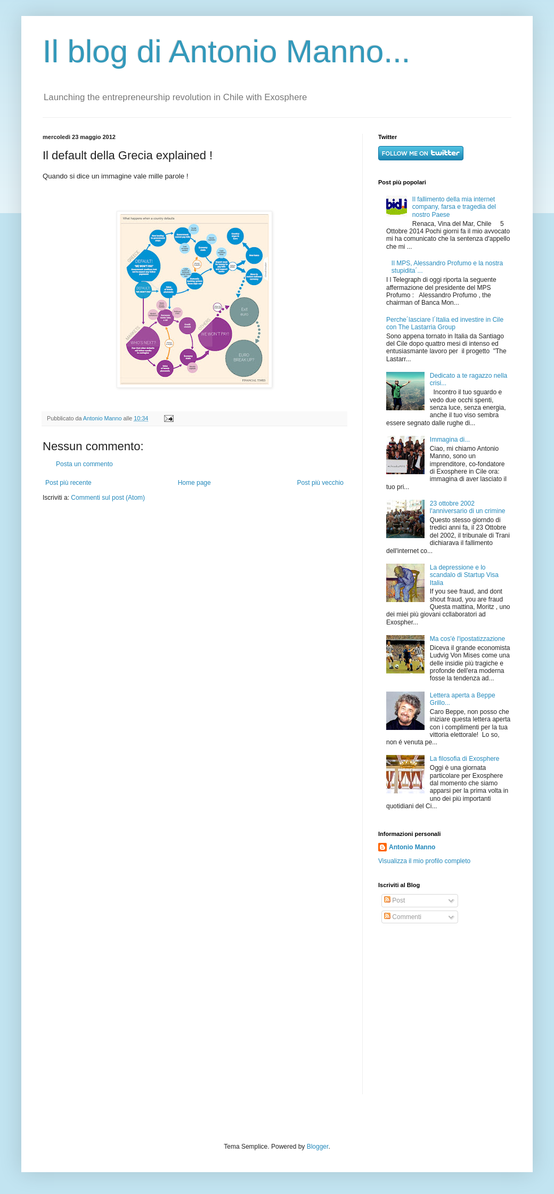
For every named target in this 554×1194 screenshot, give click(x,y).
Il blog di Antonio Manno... (226, 51)
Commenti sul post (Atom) (108, 497)
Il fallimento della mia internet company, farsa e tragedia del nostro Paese (454, 207)
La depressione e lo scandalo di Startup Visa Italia (464, 575)
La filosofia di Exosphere (465, 758)
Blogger (318, 1146)
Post (394, 900)
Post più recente (68, 482)
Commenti (402, 917)
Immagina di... (450, 439)
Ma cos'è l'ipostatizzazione (467, 639)
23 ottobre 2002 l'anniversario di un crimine (468, 507)
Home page (194, 482)
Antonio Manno (103, 418)
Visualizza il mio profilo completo (424, 861)
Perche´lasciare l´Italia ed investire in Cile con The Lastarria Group (444, 323)
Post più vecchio (320, 482)
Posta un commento (84, 464)
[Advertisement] (444, 1009)
